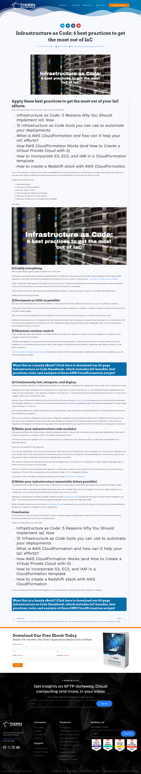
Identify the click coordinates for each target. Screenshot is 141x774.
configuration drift (71, 497)
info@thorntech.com (11, 739)
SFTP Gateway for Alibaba (70, 735)
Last (57, 651)
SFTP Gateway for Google (69, 745)
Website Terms (86, 771)
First (14, 651)
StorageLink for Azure (68, 756)
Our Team (38, 731)
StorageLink (64, 749)
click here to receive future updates (103, 279)
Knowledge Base (40, 748)
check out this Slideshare (75, 476)
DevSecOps (79, 400)
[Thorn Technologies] (23, 5)
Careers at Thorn (40, 735)
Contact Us (38, 738)
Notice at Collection (130, 771)
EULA (98, 771)
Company (63, 655)
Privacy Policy (57, 771)
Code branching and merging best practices (28, 352)
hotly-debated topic (54, 504)
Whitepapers (39, 755)
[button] (119, 5)
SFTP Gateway (65, 727)
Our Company (39, 727)
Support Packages (41, 752)
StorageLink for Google (69, 759)
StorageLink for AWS (68, 752)
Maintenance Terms (111, 771)
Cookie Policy (71, 771)
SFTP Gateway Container (69, 731)
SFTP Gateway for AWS (68, 738)
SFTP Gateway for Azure (69, 742)
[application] (68, 5)
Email (18, 655)
